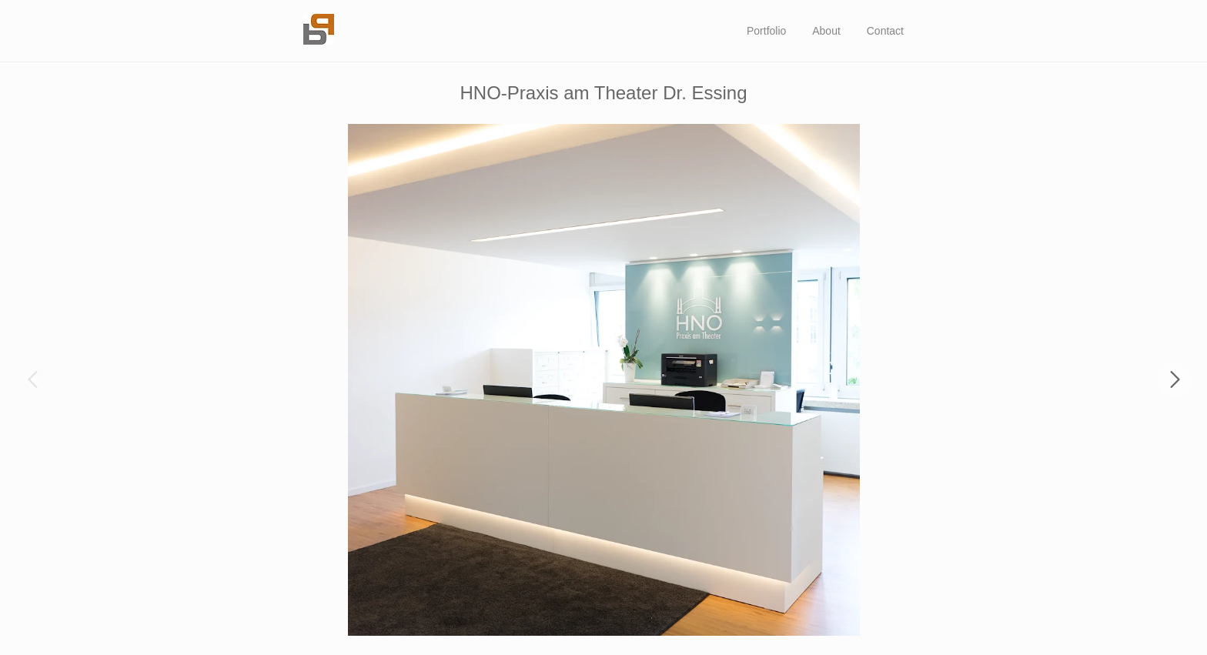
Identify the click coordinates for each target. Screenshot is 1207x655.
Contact (885, 31)
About (826, 31)
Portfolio (766, 31)
